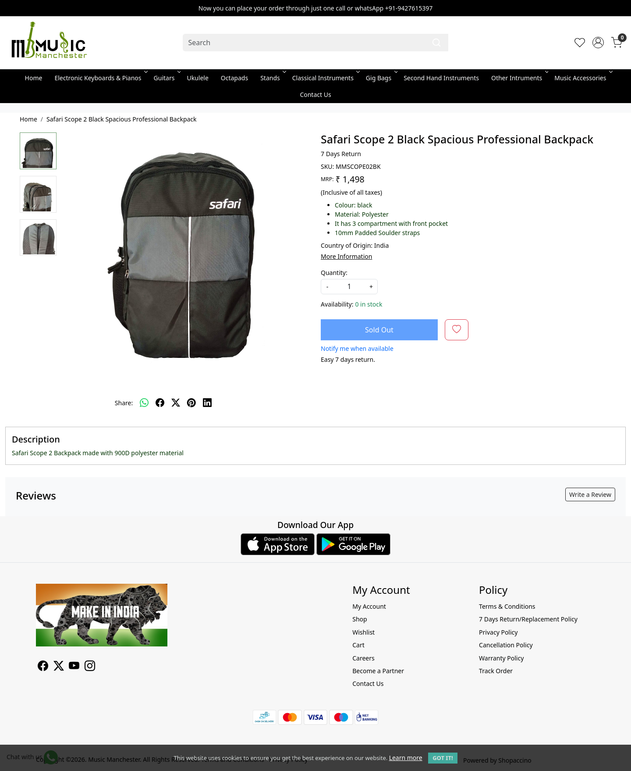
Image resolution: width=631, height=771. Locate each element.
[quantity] (349, 286)
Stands (272, 78)
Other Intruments (519, 78)
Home (34, 78)
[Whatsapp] (144, 403)
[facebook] (160, 403)
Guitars (167, 78)
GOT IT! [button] (442, 758)
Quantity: (334, 272)
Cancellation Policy (506, 645)
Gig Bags (381, 78)
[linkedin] (207, 403)
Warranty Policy (501, 658)
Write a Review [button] (590, 494)
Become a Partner (378, 671)
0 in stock (368, 304)
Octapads (234, 78)
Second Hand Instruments (441, 78)
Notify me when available (357, 348)
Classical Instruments (325, 78)
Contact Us (315, 94)
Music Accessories (582, 78)
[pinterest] (191, 403)
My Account (369, 606)
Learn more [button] (405, 757)
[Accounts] (598, 42)
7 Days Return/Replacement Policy (528, 619)
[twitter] (176, 403)
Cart (358, 645)
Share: (124, 403)
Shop (359, 619)
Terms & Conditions (507, 606)
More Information (346, 256)
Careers (363, 658)
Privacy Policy (498, 632)
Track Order (496, 671)
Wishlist (363, 632)
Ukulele (197, 78)
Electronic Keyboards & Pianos (100, 78)
